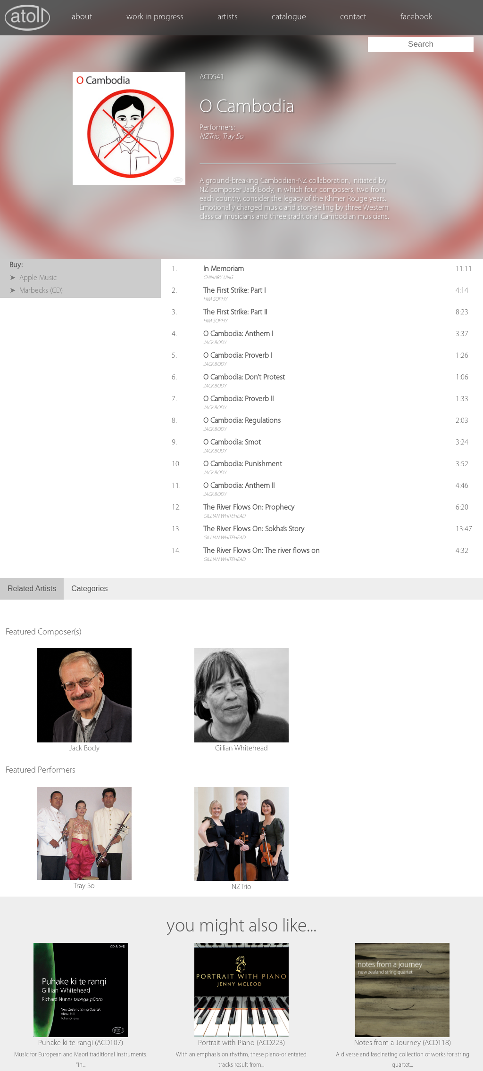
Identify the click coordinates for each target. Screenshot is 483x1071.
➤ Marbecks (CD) (36, 291)
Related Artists (32, 589)
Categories (89, 589)
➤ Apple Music (33, 278)
